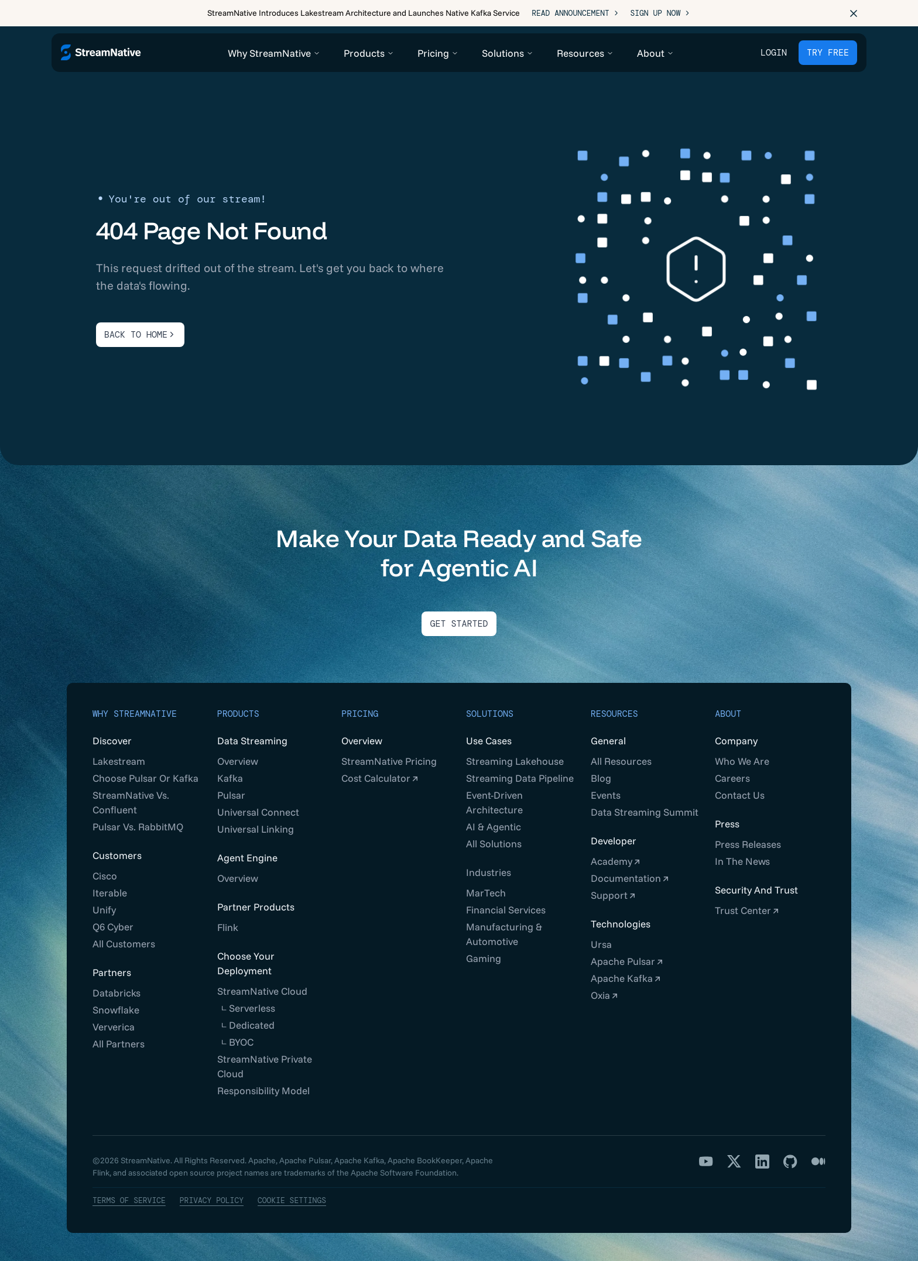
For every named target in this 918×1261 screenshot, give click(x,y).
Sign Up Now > (659, 13)
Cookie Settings (292, 1200)
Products (238, 714)
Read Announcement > (575, 13)
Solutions (489, 714)
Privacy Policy (212, 1200)
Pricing (359, 714)
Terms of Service (129, 1200)
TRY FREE (828, 53)
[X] (734, 1162)
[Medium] (818, 1162)
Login (774, 52)
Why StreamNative (135, 714)
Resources (614, 714)
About (728, 714)
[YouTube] (706, 1162)
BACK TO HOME (140, 335)
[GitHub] (790, 1162)
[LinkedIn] (762, 1162)
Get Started (459, 624)
